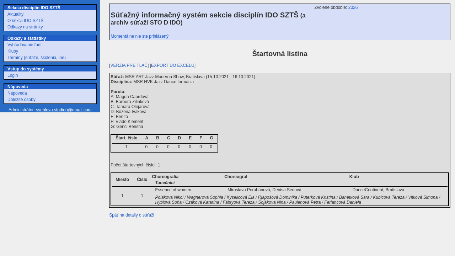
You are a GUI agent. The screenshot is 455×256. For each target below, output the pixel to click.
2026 (353, 7)
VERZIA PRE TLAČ (129, 65)
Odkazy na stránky (25, 27)
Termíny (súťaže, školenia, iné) (36, 57)
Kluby (12, 51)
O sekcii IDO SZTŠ (25, 20)
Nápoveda (17, 93)
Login (12, 75)
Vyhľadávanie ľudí (24, 44)
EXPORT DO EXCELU (172, 65)
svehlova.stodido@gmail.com (63, 109)
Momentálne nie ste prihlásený (139, 36)
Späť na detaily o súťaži (131, 215)
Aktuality (15, 14)
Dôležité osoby (21, 99)
